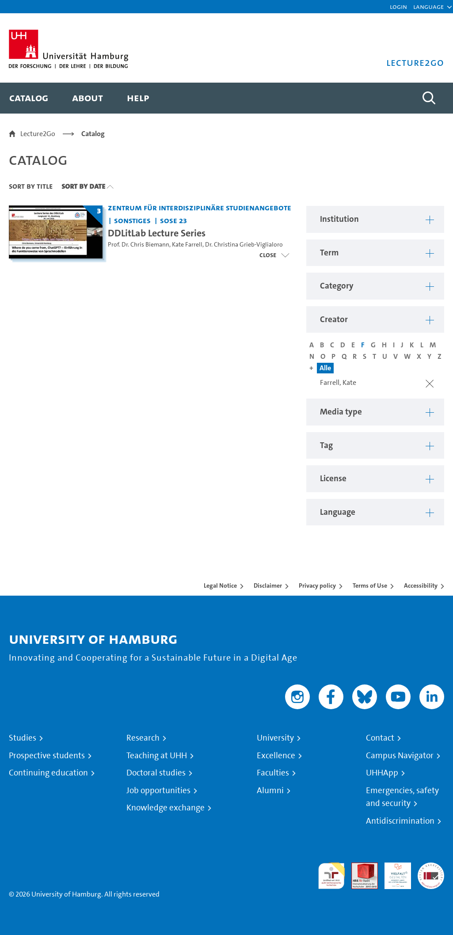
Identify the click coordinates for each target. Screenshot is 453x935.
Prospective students (47, 755)
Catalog (93, 133)
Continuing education (48, 773)
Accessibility (421, 585)
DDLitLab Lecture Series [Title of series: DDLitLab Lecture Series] (157, 232)
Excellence (276, 755)
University (275, 738)
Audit (359, 867)
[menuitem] (28, 98)
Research (143, 738)
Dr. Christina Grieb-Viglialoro (244, 244)
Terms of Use (370, 585)
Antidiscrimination (400, 821)
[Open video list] (274, 255)
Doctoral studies (156, 773)
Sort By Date (83, 186)
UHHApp (382, 773)
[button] (428, 6)
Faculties (273, 773)
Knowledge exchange (165, 807)
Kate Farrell (187, 244)
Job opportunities (158, 790)
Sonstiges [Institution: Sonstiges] (132, 220)
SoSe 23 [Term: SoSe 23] (173, 220)
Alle (325, 367)
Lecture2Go (37, 133)
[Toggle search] (428, 98)
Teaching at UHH (156, 755)
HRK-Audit (392, 873)
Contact (380, 738)
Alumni (270, 790)
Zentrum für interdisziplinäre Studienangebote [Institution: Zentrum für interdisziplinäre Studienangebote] (199, 207)
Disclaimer (268, 585)
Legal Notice (220, 585)
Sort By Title (31, 186)
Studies (22, 738)
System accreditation (431, 873)
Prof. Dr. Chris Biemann (138, 244)
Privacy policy (317, 585)
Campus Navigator (400, 755)
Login (398, 6)
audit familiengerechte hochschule (331, 876)
